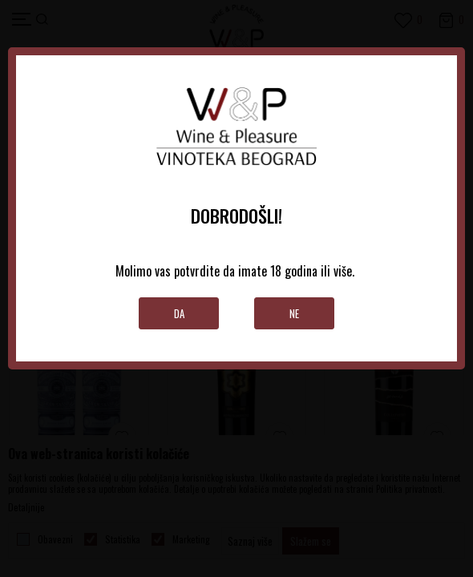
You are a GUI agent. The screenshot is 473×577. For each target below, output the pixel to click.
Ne (294, 313)
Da (179, 313)
